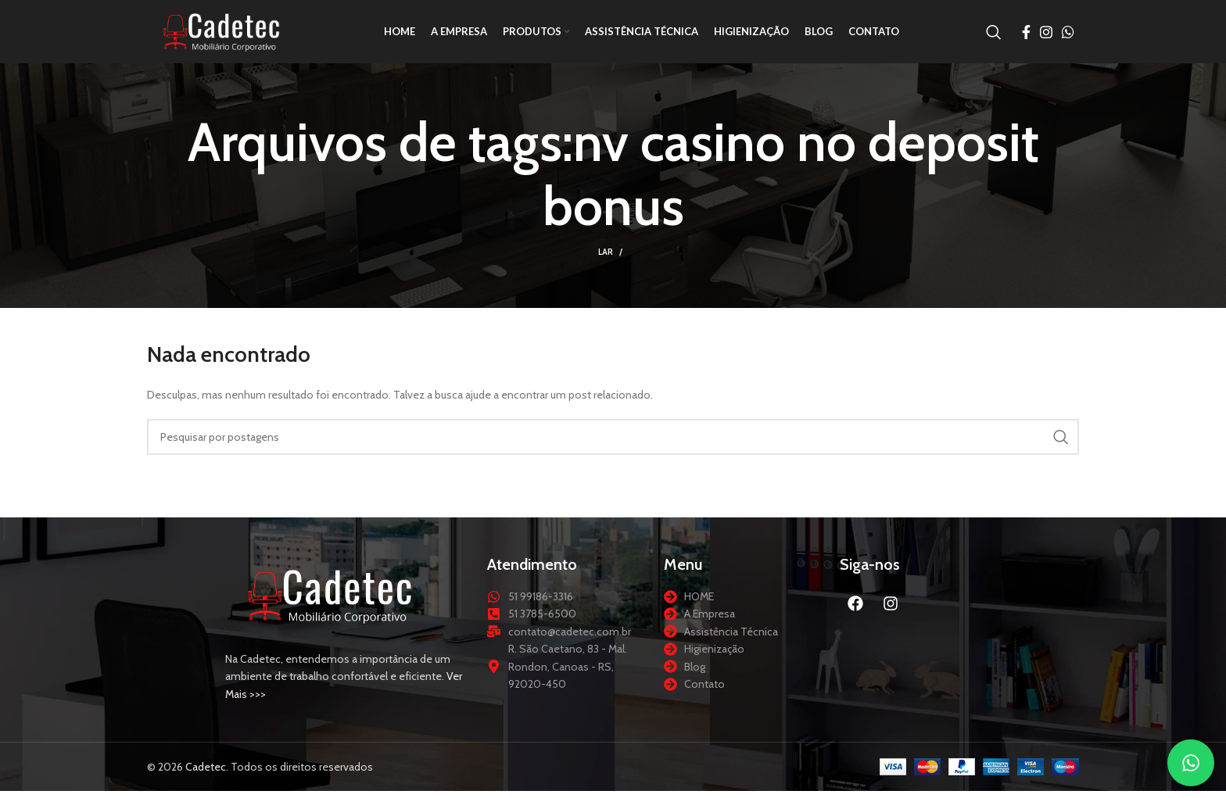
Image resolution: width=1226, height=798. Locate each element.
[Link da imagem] (330, 601)
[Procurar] (993, 35)
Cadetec (205, 774)
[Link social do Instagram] (1046, 35)
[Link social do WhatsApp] (1068, 35)
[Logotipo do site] (225, 34)
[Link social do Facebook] (1026, 35)
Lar (605, 258)
